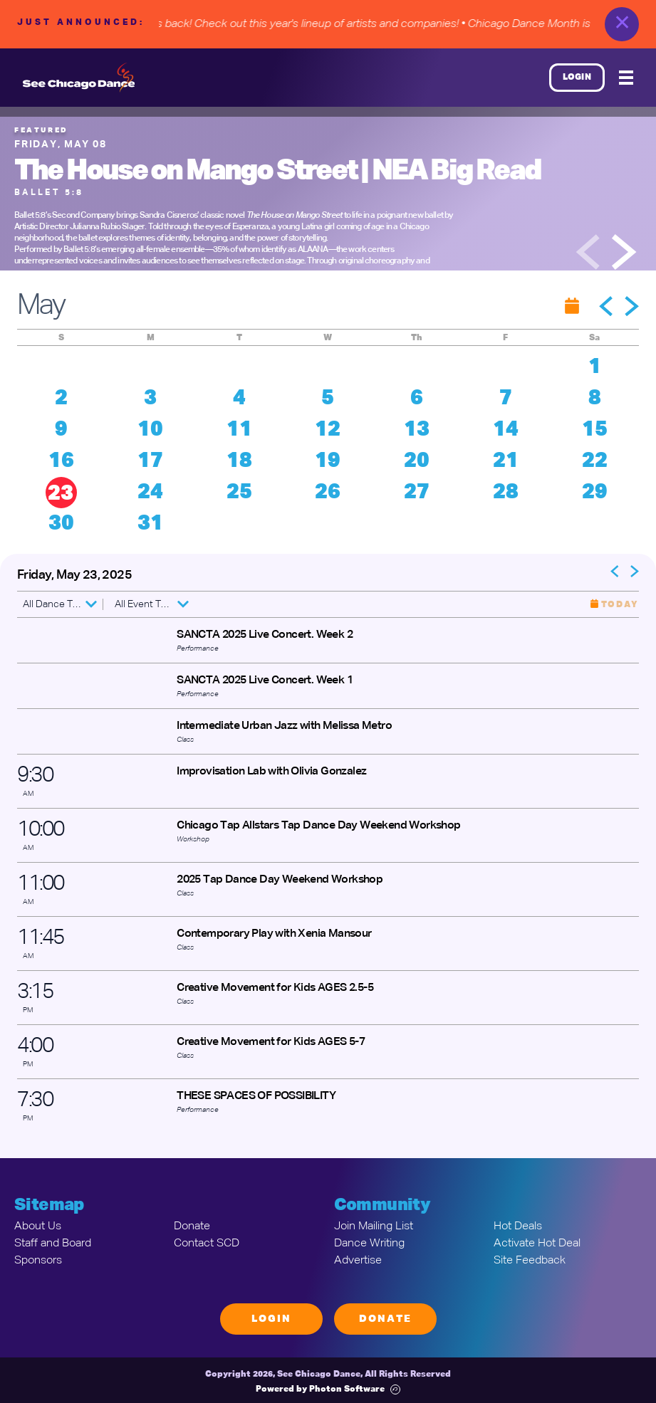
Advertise (358, 1260)
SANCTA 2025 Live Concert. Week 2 (265, 635)
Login (577, 77)
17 (150, 461)
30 (61, 524)
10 (150, 430)
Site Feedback (530, 1260)
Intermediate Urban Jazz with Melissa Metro (284, 726)
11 (239, 430)
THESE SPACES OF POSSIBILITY (256, 1096)
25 (239, 492)
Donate (192, 1226)
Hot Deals (518, 1226)
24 (150, 492)
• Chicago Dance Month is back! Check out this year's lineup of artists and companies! (261, 24)
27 (416, 492)
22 (595, 461)
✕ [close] (622, 24)
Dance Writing (369, 1243)
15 (595, 430)
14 (506, 430)
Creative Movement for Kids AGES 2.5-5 (275, 988)
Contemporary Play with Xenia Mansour (274, 934)
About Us (37, 1226)
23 (60, 494)
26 (327, 492)
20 (416, 461)
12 (327, 430)
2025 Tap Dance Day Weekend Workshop (279, 880)
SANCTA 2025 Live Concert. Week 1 (265, 680)
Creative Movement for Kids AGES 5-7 (271, 1042)
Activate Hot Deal (537, 1243)
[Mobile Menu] (626, 77)
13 (416, 430)
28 (506, 492)
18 (239, 461)
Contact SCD (206, 1243)
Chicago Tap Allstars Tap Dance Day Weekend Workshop (318, 825)
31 (150, 524)
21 (506, 461)
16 (61, 461)
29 (595, 492)
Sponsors (38, 1260)
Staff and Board (52, 1243)
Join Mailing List (373, 1226)
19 (327, 461)
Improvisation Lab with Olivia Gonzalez (271, 771)
